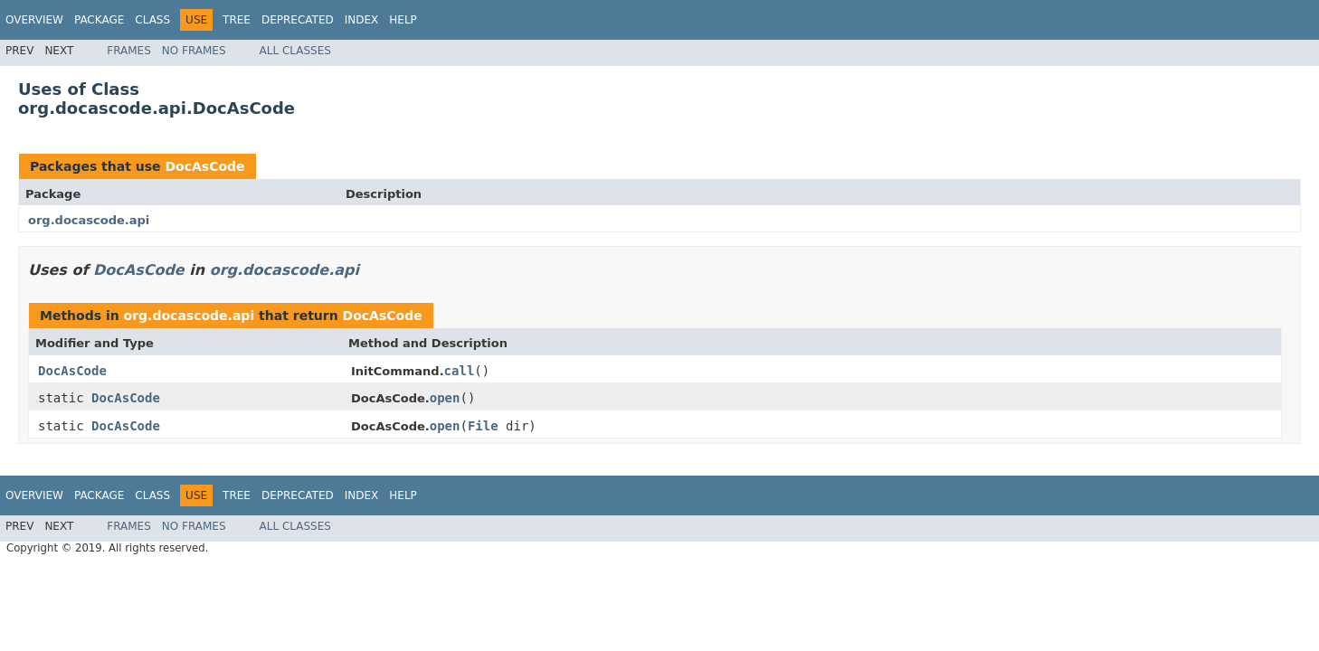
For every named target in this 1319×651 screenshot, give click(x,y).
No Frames (194, 50)
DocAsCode (204, 166)
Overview (34, 20)
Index (362, 20)
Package (99, 20)
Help (403, 20)
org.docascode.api (88, 220)
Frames (129, 50)
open (445, 398)
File (483, 426)
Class (152, 20)
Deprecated (297, 20)
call (459, 370)
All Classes (295, 50)
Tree (237, 20)
